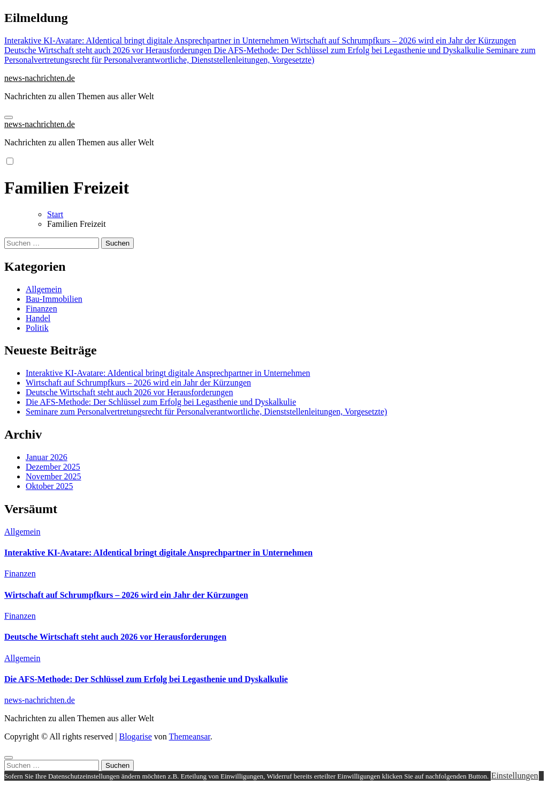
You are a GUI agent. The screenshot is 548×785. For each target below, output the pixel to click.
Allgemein (44, 289)
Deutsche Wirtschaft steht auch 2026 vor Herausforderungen (129, 392)
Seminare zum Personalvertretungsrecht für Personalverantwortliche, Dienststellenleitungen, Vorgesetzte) (206, 411)
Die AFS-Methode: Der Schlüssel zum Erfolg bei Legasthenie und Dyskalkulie (161, 401)
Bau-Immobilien (54, 298)
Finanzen (41, 308)
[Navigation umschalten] (8, 117)
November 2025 (53, 476)
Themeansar (189, 736)
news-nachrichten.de (39, 78)
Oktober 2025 (49, 486)
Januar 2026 (46, 457)
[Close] (8, 757)
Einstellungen (514, 775)
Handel (38, 318)
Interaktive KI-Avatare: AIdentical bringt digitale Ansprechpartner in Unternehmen (168, 372)
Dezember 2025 (53, 466)
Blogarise (135, 736)
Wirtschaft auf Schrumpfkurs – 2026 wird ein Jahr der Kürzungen (138, 382)
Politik (37, 327)
